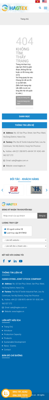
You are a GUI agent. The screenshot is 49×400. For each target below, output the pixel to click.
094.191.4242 (20, 391)
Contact (7, 349)
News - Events (10, 346)
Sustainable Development (15, 342)
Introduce (8, 330)
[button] (2, 190)
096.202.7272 (20, 395)
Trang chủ (8, 327)
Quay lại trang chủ (23, 98)
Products (8, 338)
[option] (21, 190)
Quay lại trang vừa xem (23, 102)
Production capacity (12, 334)
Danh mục (24, 116)
